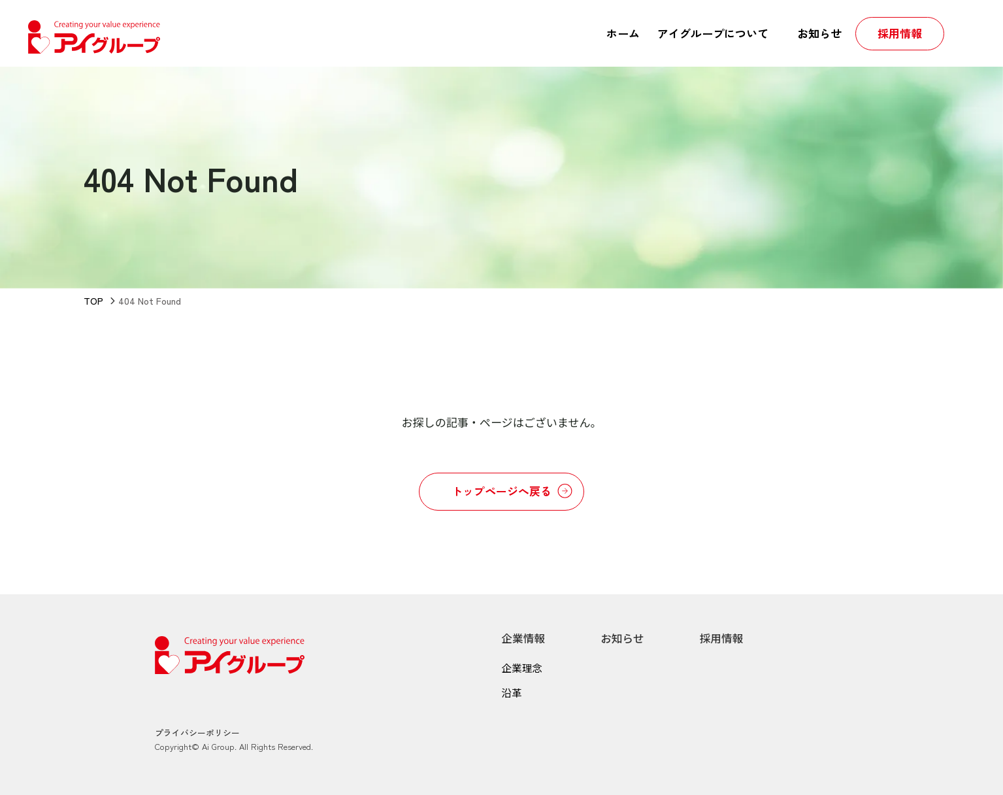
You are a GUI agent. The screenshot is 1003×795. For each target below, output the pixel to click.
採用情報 (724, 638)
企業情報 (523, 638)
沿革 (511, 693)
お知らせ (624, 638)
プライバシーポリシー (197, 732)
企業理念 (522, 667)
